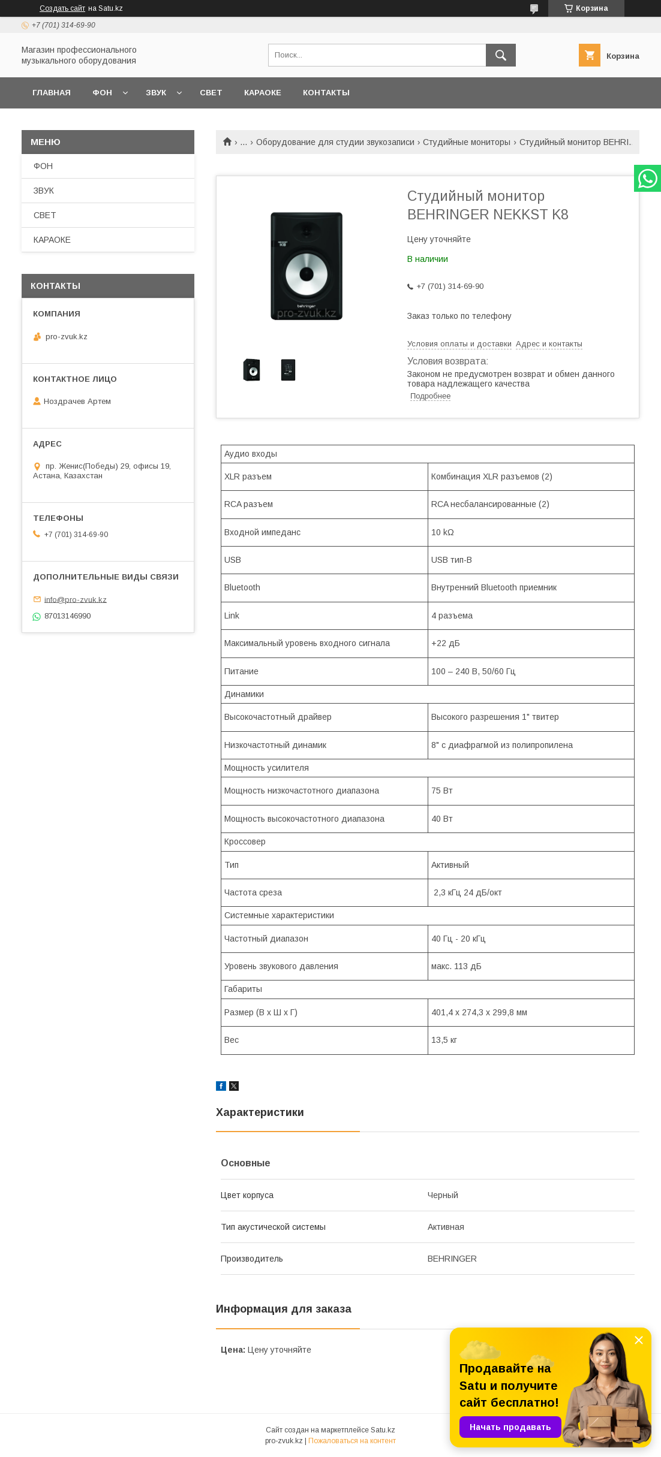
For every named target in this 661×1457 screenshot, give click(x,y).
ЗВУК (156, 92)
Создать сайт (62, 8)
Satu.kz (383, 1430)
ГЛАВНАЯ (51, 92)
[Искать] (501, 55)
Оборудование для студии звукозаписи (335, 142)
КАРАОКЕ (262, 92)
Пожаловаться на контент (352, 1441)
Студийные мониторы (466, 142)
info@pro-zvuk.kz (75, 599)
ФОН (102, 92)
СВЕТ (211, 92)
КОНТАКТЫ (326, 92)
